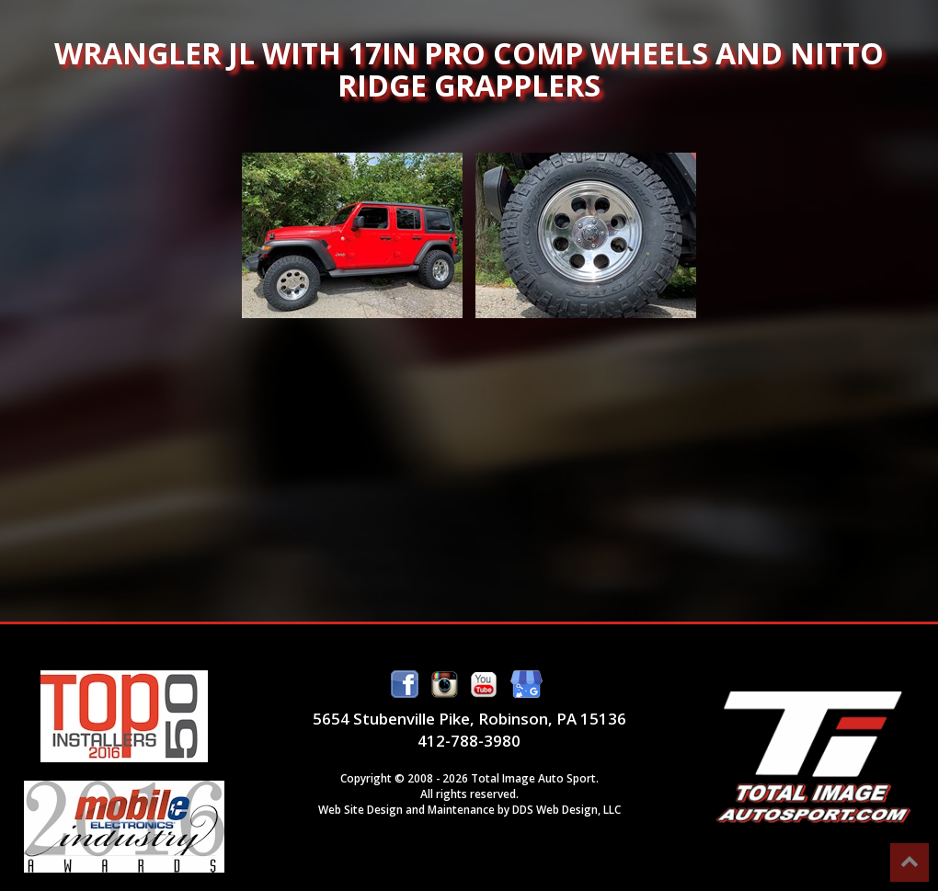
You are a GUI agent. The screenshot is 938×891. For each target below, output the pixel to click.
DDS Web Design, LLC (566, 809)
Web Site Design (360, 809)
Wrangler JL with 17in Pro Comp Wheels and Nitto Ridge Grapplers (352, 235)
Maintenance (461, 809)
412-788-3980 (469, 740)
